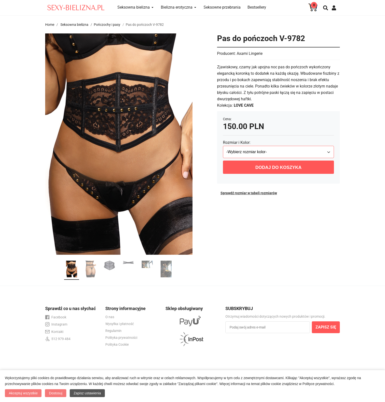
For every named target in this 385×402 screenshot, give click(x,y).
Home (49, 25)
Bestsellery (257, 7)
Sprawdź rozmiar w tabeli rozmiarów (248, 193)
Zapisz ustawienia (87, 393)
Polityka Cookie (117, 344)
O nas (109, 317)
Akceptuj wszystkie (23, 393)
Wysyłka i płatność (119, 324)
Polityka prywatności (121, 338)
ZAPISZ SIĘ (326, 327)
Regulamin (113, 331)
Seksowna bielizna (74, 25)
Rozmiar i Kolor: (236, 142)
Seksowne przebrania (222, 7)
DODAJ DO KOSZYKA (278, 167)
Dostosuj (55, 393)
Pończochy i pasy (107, 25)
